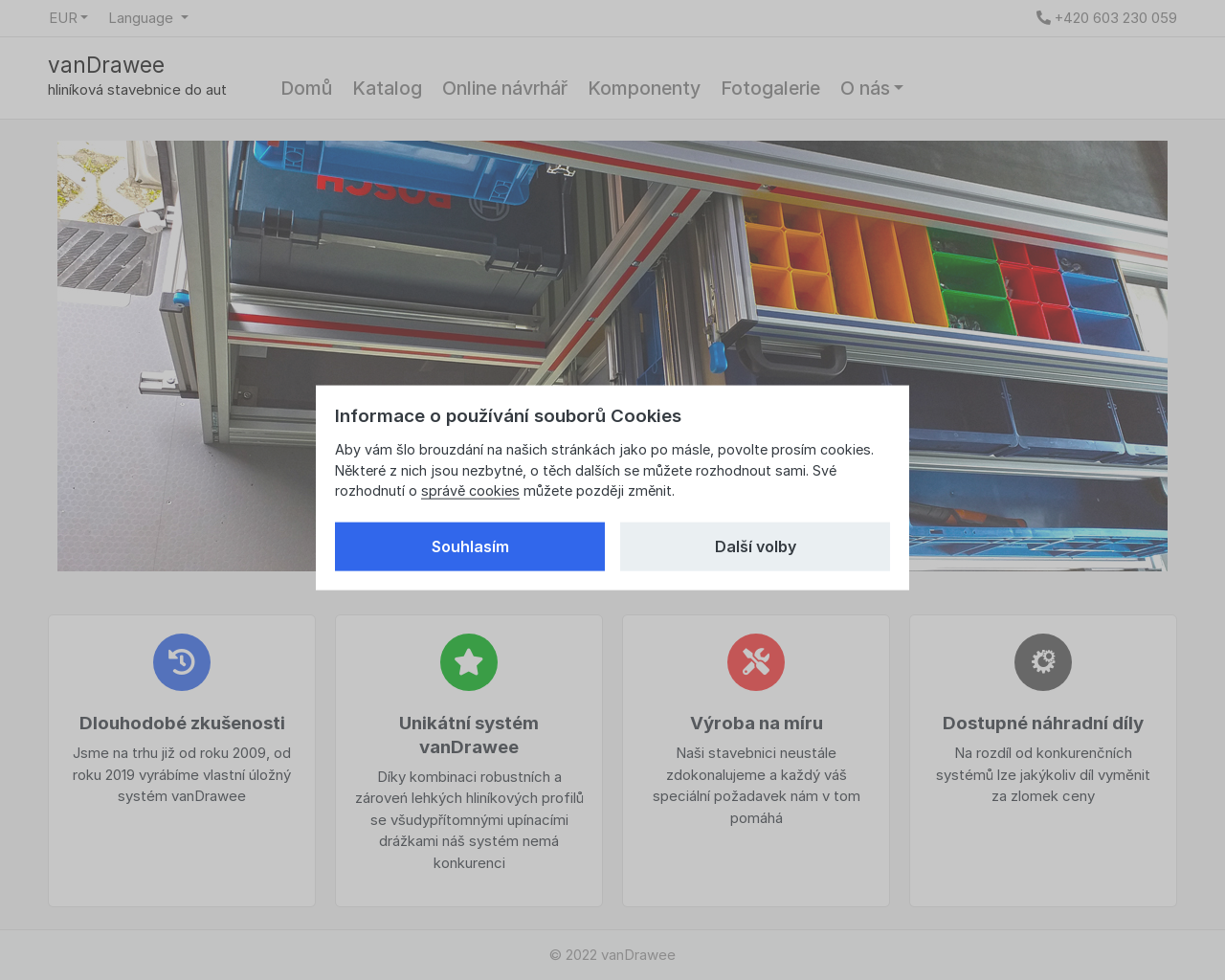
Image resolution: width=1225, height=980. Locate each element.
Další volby (755, 546)
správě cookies (470, 490)
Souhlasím (470, 546)
